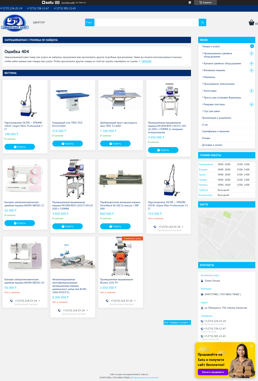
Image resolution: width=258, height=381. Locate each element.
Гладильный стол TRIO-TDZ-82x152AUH (67, 124)
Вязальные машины (214, 70)
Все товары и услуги (176, 322)
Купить (22, 146)
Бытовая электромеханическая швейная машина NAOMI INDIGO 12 (24, 204)
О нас (205, 124)
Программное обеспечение (219, 83)
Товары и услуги (211, 46)
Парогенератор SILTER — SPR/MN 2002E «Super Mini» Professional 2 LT (23, 126)
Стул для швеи (212, 111)
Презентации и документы (216, 117)
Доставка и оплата (212, 145)
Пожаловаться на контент (145, 377)
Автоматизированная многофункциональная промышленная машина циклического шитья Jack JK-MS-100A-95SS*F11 (69, 286)
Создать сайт (68, 2)
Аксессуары (210, 90)
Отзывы (206, 138)
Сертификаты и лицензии (215, 131)
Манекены (209, 77)
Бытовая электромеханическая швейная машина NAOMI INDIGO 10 (24, 281)
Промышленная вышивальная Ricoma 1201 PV (116, 281)
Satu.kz (144, 374)
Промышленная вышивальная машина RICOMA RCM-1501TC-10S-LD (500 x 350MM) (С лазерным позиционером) (167, 127)
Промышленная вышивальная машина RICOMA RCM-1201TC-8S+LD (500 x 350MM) (72, 205)
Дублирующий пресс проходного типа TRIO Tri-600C (118, 124)
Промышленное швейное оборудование (218, 55)
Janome (146, 61)
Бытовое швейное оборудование (222, 63)
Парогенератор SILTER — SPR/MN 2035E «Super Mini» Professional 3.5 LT (168, 205)
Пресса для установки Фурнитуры (222, 97)
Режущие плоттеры (214, 104)
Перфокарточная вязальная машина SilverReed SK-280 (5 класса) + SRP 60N (120, 205)
